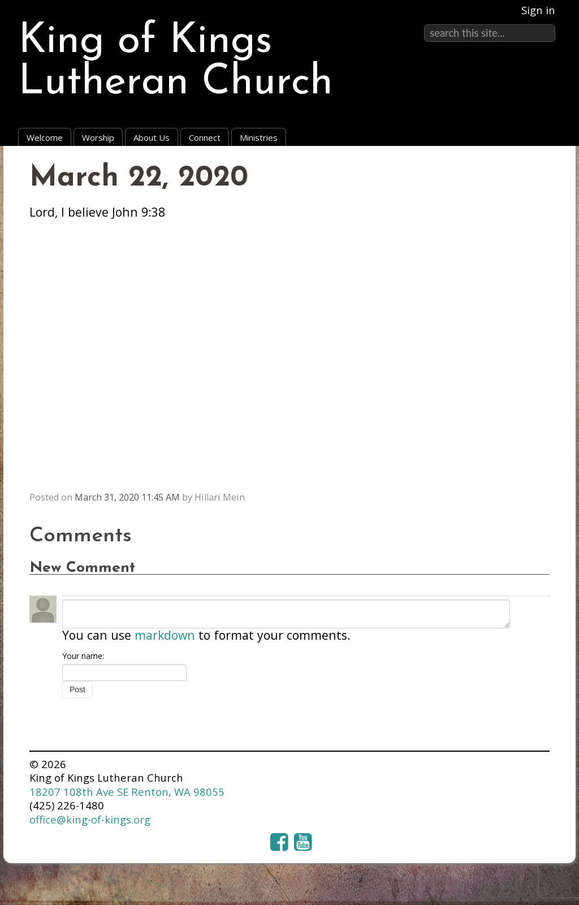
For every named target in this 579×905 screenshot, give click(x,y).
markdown (165, 635)
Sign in (538, 10)
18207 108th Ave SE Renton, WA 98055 (126, 792)
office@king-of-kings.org (89, 819)
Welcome (45, 137)
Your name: (83, 655)
